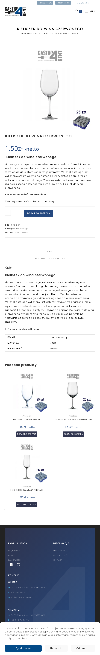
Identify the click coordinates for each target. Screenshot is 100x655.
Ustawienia (56, 648)
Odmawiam (83, 648)
